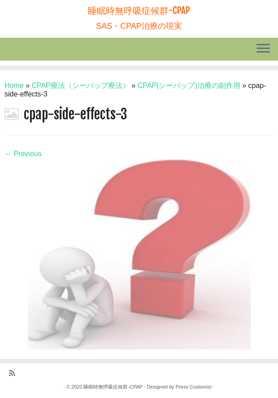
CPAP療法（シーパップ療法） (81, 85)
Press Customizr (194, 386)
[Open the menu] (263, 49)
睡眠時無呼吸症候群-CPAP (139, 10)
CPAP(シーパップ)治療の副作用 (189, 85)
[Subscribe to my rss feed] (15, 373)
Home (14, 85)
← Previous (23, 153)
